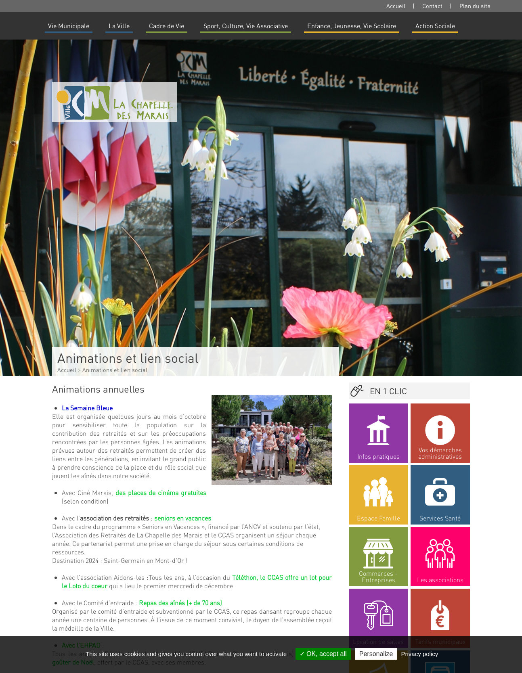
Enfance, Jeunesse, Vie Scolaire (351, 25)
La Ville (119, 25)
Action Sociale (435, 25)
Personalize (376, 653)
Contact (432, 5)
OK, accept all (323, 653)
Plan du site (475, 5)
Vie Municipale (68, 25)
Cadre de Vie (166, 25)
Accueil (395, 5)
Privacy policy (419, 653)
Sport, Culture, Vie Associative (245, 25)
